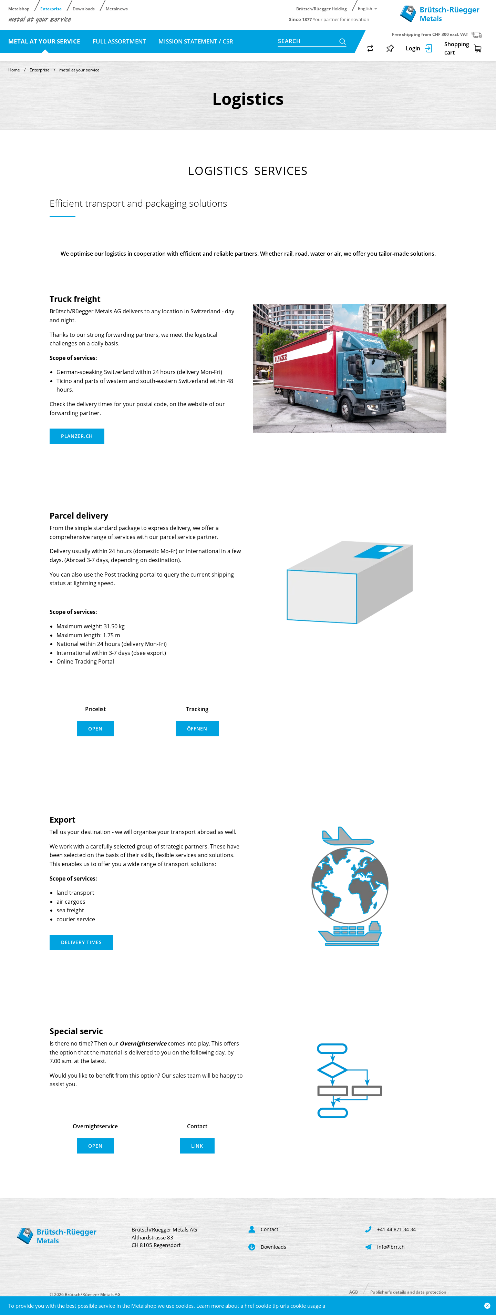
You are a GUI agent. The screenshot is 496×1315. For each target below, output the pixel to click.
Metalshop (18, 8)
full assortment (120, 41)
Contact (55, 55)
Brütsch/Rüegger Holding (321, 8)
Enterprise (51, 8)
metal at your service (45, 41)
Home (14, 70)
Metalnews (117, 8)
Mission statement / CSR (195, 41)
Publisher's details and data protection (408, 1291)
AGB (353, 1291)
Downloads (84, 8)
